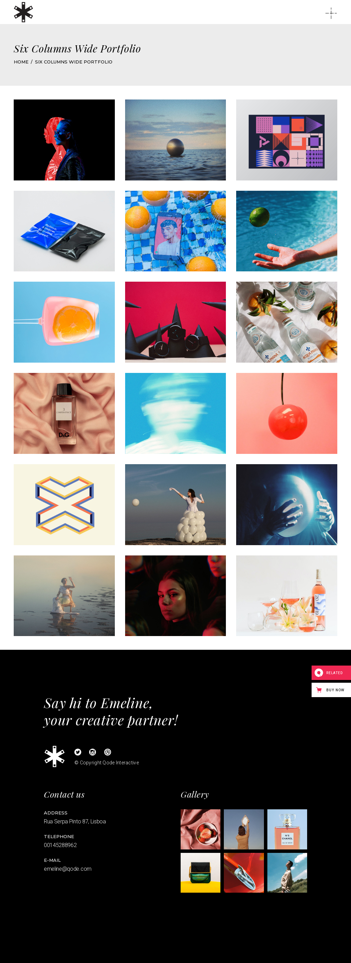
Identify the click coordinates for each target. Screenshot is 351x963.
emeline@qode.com (68, 869)
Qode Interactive (120, 762)
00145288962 (60, 845)
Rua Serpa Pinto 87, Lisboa (75, 821)
